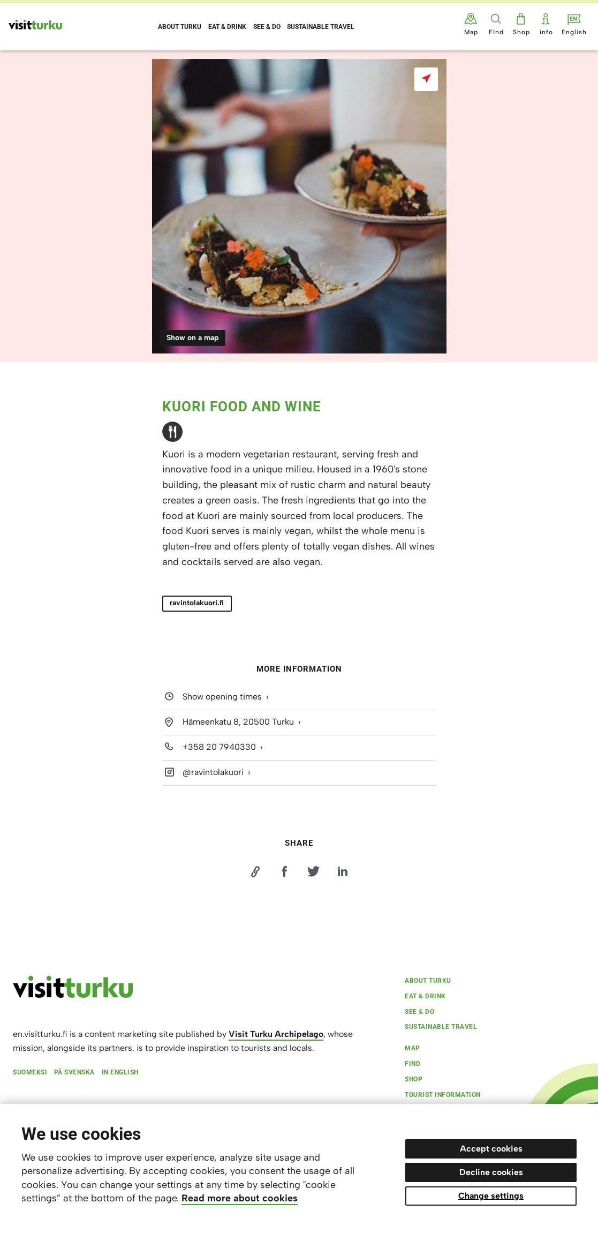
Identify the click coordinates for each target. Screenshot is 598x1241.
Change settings (491, 1196)
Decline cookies (491, 1172)
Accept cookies (491, 1149)
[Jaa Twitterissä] (314, 871)
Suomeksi (30, 1072)
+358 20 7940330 (219, 747)
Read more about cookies (239, 1198)
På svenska (74, 1072)
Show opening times (222, 697)
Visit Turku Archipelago (276, 1034)
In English (120, 1072)
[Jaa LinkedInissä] (342, 871)
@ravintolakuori (213, 772)
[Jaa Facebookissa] (284, 871)
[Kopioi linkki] (255, 871)
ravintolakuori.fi (197, 602)
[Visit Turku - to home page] (35, 24)
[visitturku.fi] (73, 995)
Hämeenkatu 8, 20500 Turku (238, 722)
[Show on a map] (426, 79)
